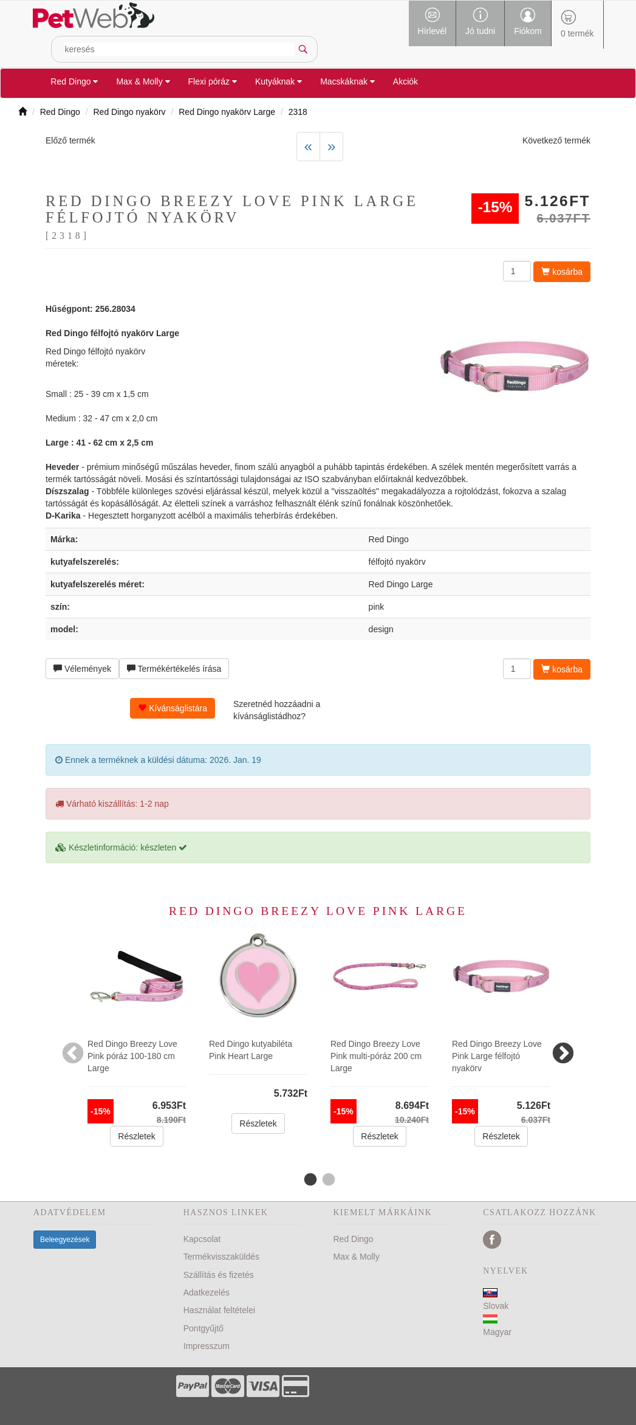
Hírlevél (432, 21)
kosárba (562, 272)
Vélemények (82, 669)
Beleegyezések (64, 1239)
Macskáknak (347, 81)
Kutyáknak (278, 81)
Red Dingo (74, 81)
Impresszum (206, 1346)
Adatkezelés (206, 1292)
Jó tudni (480, 21)
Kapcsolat (202, 1239)
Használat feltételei (219, 1310)
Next (563, 1048)
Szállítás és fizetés (218, 1275)
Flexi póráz (212, 81)
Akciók (405, 81)
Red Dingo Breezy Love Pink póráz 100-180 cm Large (132, 1056)
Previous (73, 1048)
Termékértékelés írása (174, 669)
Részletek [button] (136, 1136)
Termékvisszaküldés (221, 1256)
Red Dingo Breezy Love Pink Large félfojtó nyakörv (497, 1056)
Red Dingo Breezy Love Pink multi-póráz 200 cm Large (376, 1056)
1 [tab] (309, 1180)
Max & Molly (142, 81)
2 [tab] (327, 1180)
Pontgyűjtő (203, 1328)
